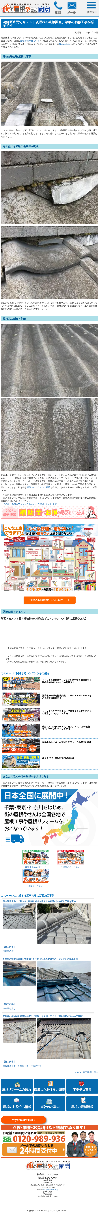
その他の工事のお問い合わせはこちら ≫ (49, 600)
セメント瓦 (64, 44)
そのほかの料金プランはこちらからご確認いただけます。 (31, 504)
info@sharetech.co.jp (50, 1189)
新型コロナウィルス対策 (38, 487)
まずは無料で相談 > (23, 1120)
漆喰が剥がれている (30, 41)
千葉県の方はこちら (70, 867)
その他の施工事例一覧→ (86, 1072)
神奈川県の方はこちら (35, 867)
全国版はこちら (35, 886)
